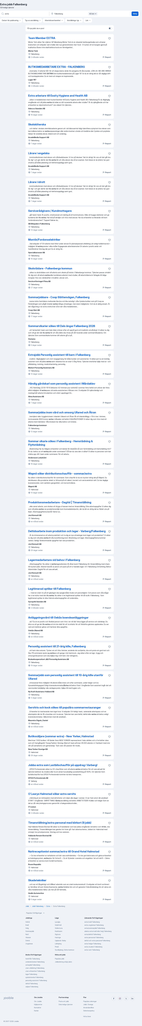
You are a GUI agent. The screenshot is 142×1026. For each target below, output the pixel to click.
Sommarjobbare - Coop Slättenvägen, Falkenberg (59, 297)
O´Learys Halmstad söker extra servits (52, 794)
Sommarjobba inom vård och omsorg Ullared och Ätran (62, 412)
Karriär (36, 1011)
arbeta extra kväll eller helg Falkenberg (97, 931)
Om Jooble (38, 1001)
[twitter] (126, 998)
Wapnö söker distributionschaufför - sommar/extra (60, 473)
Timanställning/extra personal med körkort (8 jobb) (59, 822)
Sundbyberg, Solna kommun (64, 950)
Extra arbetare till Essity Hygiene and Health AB (57, 95)
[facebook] (113, 998)
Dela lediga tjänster (66, 1004)
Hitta (135, 14)
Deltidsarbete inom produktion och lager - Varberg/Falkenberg (67, 531)
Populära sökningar (90, 1001)
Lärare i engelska (38, 153)
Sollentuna (59, 928)
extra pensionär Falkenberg (93, 937)
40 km (93, 13)
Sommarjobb (30, 931)
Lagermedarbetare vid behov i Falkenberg (54, 560)
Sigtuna (57, 934)
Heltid (28, 922)
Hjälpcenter (38, 1004)
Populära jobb (59, 959)
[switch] (110, 28)
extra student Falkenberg (93, 947)
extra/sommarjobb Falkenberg (94, 928)
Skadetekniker (37, 880)
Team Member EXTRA (41, 38)
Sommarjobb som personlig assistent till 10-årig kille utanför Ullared (65, 677)
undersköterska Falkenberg (35, 962)
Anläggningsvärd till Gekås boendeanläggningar (58, 617)
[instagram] (120, 998)
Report (106, 57)
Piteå (57, 947)
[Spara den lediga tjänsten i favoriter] (109, 38)
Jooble (16, 1021)
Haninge (58, 937)
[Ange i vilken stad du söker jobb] (74, 14)
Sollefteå (58, 925)
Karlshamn (58, 931)
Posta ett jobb (64, 1001)
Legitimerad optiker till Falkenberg (49, 588)
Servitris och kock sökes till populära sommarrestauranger (64, 707)
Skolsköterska (37, 124)
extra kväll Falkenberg (92, 922)
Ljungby (57, 922)
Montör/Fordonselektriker (44, 239)
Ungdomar (29, 944)
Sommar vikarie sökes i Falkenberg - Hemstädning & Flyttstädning (60, 443)
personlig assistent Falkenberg (36, 980)
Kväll (27, 925)
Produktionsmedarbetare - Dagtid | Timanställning (59, 502)
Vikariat (28, 937)
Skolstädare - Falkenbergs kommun (50, 268)
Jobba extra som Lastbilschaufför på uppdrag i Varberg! (62, 765)
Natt (27, 934)
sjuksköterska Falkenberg (34, 977)
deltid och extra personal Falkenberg (97, 940)
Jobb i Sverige (88, 1004)
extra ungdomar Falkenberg (94, 925)
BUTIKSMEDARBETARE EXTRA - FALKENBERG (56, 66)
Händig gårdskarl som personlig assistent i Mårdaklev (61, 383)
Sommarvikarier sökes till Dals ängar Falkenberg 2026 (61, 326)
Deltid (28, 940)
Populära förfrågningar (35, 913)
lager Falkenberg (31, 974)
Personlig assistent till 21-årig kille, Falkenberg (57, 646)
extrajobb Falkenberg (33, 965)
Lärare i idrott (36, 182)
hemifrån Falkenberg (33, 959)
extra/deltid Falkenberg (92, 934)
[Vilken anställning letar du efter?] (24, 14)
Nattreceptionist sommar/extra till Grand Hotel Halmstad (63, 851)
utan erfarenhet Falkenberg (35, 971)
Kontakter (37, 1007)
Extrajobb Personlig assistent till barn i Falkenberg (59, 354)
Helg (27, 928)
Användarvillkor (88, 1007)
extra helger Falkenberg (92, 944)
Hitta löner (87, 1016)
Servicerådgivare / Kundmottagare (50, 210)
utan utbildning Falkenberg (35, 968)
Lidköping (58, 944)
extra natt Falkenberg (92, 950)
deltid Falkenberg (32, 983)
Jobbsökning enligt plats (63, 962)
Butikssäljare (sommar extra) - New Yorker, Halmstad (61, 736)
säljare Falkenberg (32, 987)
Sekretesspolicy (88, 1011)
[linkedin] (132, 998)
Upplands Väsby (60, 940)
